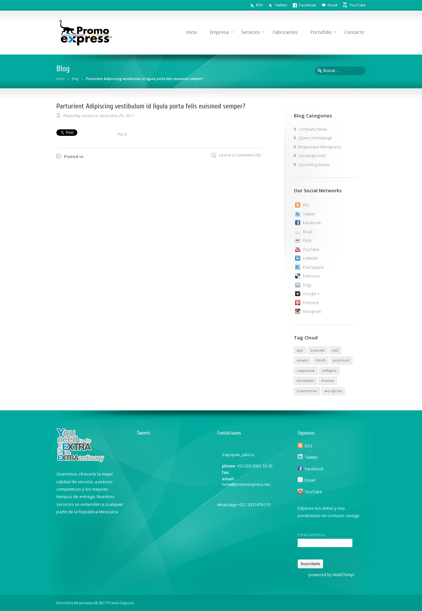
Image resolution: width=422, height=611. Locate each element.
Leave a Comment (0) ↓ (241, 155)
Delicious (311, 276)
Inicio (191, 32)
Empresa (219, 32)
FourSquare (313, 267)
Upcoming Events (314, 164)
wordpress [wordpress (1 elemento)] (333, 391)
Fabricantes (285, 32)
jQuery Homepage (315, 138)
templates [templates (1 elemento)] (305, 380)
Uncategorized (311, 155)
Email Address (311, 535)
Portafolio (321, 32)
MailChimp (343, 574)
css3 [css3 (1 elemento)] (335, 350)
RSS (259, 5)
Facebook (307, 5)
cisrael (87, 115)
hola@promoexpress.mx (246, 484)
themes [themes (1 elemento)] (327, 380)
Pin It (122, 134)
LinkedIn (310, 258)
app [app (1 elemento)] (300, 350)
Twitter (280, 5)
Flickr (307, 240)
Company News (312, 129)
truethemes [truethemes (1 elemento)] (307, 391)
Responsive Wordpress (319, 147)
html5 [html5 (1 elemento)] (321, 360)
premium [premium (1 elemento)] (341, 360)
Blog (75, 78)
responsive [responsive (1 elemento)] (306, 370)
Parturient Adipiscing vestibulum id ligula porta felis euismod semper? (150, 106)
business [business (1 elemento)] (317, 350)
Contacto (354, 32)
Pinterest (311, 303)
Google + (311, 293)
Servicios (250, 32)
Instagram (312, 311)
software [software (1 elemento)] (329, 370)
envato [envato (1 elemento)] (302, 360)
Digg (307, 285)
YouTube (311, 249)
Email (332, 5)
